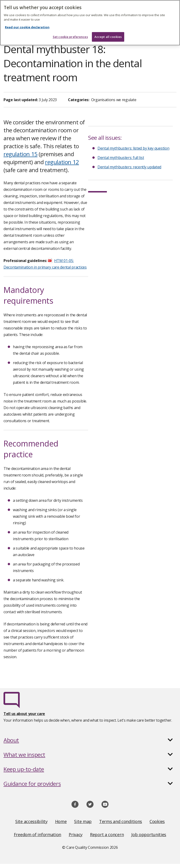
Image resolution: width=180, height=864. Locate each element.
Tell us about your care (24, 713)
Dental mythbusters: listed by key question (133, 148)
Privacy (75, 834)
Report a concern (107, 834)
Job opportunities (148, 834)
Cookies (157, 821)
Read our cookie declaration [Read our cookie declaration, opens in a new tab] (27, 24)
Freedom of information (37, 834)
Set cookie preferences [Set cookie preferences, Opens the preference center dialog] (70, 33)
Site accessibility (31, 821)
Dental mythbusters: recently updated (129, 167)
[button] (90, 740)
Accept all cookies (108, 33)
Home (61, 821)
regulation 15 (21, 154)
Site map (83, 821)
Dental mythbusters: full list (121, 157)
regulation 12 (62, 162)
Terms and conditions (120, 821)
